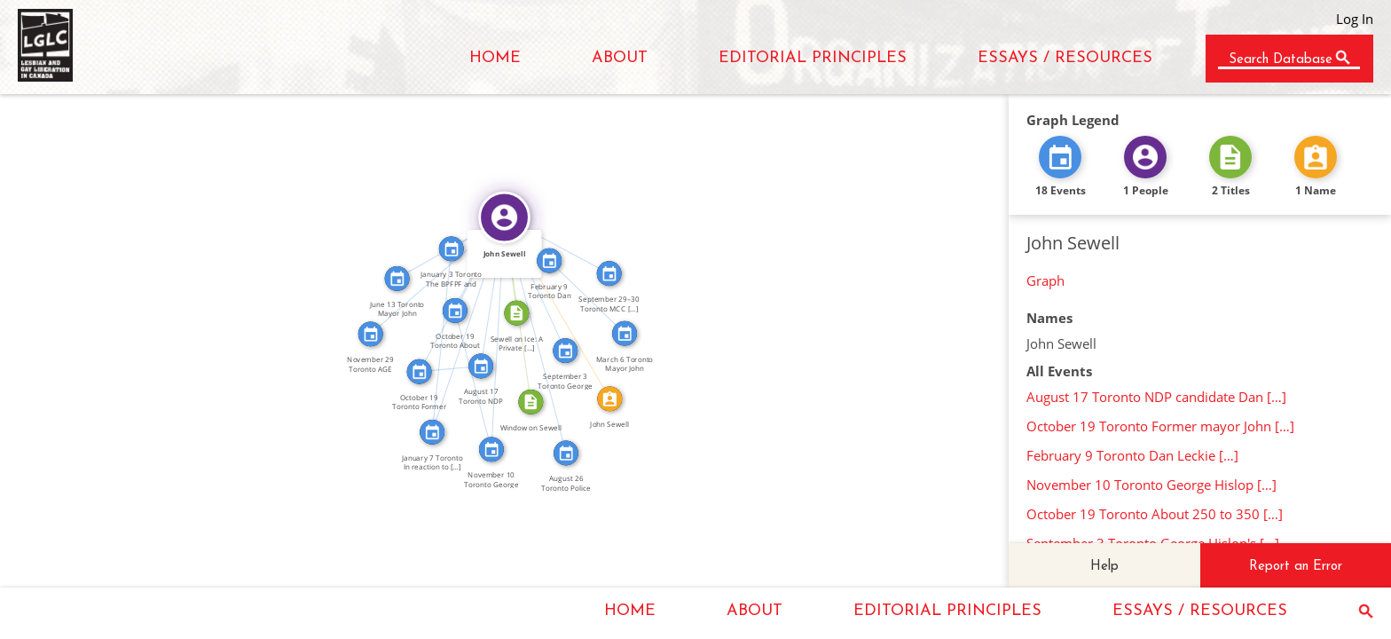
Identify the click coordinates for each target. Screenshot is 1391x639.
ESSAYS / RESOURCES (1065, 58)
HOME (495, 58)
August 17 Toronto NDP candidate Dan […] (1156, 397)
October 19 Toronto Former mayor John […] (1160, 426)
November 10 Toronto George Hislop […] (1151, 484)
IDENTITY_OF (563, 305)
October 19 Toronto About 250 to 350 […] (1154, 514)
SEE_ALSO (450, 362)
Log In (1354, 19)
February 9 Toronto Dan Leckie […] (1132, 455)
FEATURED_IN (486, 290)
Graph (1045, 280)
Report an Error (1295, 566)
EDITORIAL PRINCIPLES (813, 58)
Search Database (1280, 60)
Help (1104, 566)
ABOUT (620, 58)
